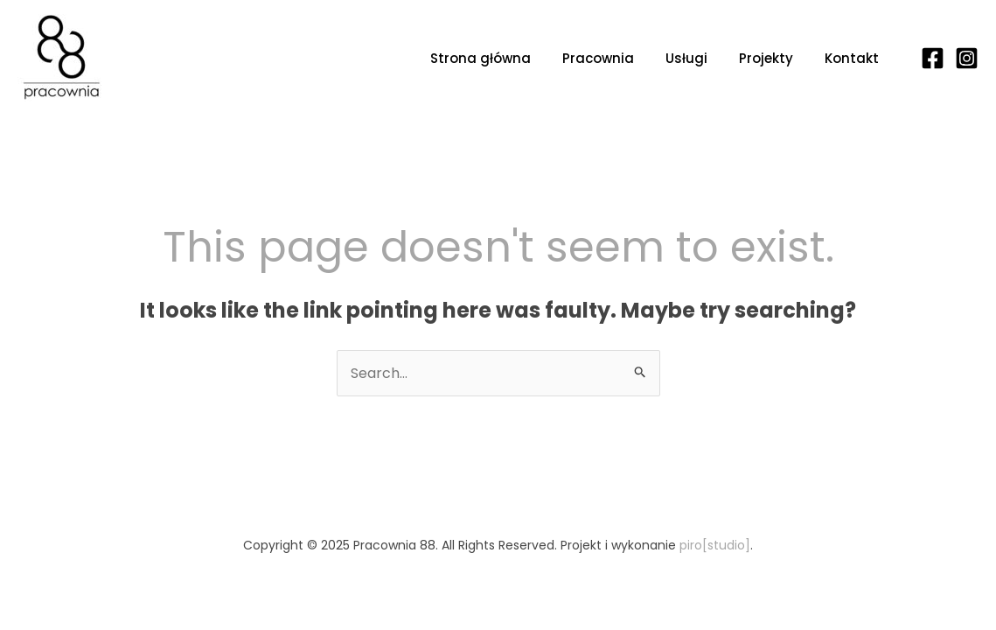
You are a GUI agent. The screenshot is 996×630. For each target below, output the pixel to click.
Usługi (686, 58)
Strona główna (480, 58)
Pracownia (598, 58)
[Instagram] (967, 58)
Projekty (766, 58)
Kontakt (852, 58)
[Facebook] (932, 58)
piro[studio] (714, 545)
